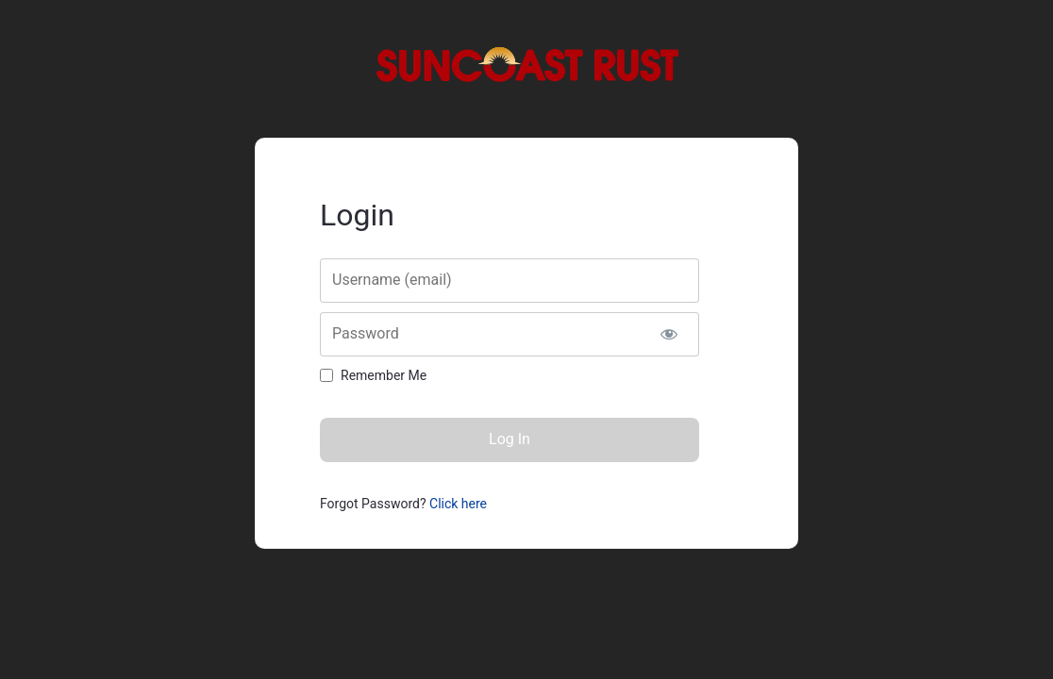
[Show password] (668, 334)
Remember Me (383, 375)
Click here (458, 503)
